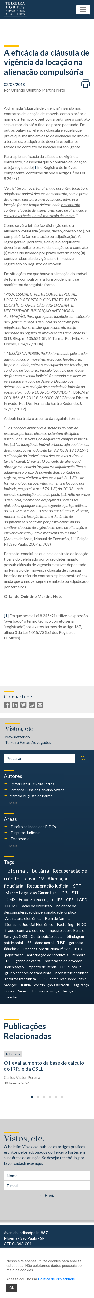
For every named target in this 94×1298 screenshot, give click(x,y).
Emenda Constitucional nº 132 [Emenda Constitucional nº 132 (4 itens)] (46, 949)
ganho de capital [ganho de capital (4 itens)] (28, 961)
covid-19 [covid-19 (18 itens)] (34, 878)
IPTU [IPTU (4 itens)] (78, 949)
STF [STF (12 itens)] (77, 886)
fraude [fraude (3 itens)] (26, 985)
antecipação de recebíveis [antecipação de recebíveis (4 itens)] (47, 955)
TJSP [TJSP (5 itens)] (61, 942)
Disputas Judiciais (25, 832)
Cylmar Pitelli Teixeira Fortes (32, 784)
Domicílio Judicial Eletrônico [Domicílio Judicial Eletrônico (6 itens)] (29, 924)
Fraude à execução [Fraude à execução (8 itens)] (36, 899)
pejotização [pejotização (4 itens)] (14, 955)
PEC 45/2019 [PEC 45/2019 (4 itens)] (70, 967)
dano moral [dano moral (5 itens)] (44, 942)
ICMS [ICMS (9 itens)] (10, 899)
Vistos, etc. (20, 729)
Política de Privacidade (56, 1279)
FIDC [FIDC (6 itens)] (81, 924)
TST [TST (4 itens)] (8, 961)
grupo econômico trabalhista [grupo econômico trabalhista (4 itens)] (28, 973)
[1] (35, 167)
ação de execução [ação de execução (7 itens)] (37, 905)
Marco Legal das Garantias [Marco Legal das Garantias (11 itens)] (31, 893)
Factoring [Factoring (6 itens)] (65, 924)
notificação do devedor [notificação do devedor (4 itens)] (63, 961)
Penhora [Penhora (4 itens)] (78, 955)
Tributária (12, 1054)
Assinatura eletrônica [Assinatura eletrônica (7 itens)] (23, 918)
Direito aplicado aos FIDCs (33, 826)
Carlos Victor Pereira (22, 1077)
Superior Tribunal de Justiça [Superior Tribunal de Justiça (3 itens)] (38, 991)
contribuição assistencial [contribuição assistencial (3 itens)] (52, 985)
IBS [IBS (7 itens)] (60, 899)
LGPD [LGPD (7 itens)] (82, 899)
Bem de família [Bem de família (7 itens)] (57, 918)
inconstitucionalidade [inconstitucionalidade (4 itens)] (72, 973)
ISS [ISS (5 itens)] (29, 942)
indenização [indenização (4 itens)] (14, 967)
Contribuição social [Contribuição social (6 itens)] (47, 936)
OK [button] (11, 1288)
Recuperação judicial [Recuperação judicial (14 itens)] (48, 886)
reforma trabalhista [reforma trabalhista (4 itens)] (20, 979)
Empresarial (20, 838)
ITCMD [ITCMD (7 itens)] (12, 905)
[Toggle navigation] (83, 10)
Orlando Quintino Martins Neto (38, 89)
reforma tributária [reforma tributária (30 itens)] (27, 870)
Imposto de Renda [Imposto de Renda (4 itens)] (42, 967)
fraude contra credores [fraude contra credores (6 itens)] (24, 930)
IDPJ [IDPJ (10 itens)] (64, 893)
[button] (32, 1096)
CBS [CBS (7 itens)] (70, 899)
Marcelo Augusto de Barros (31, 796)
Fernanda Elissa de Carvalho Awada (37, 790)
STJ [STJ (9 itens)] (75, 893)
